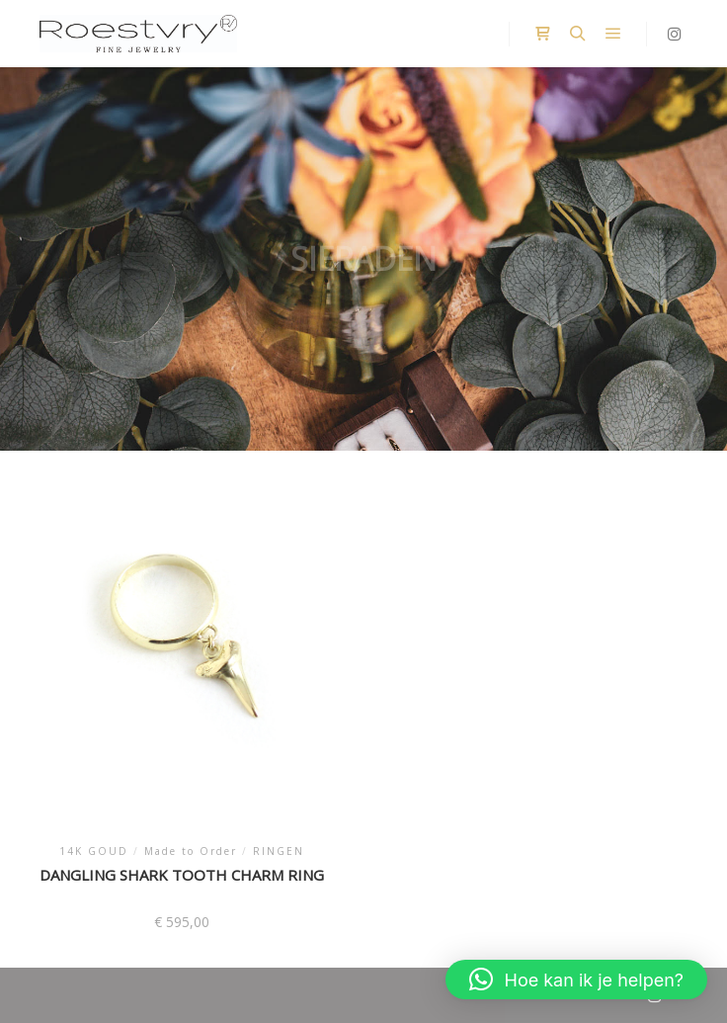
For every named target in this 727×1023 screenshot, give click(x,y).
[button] (576, 979)
